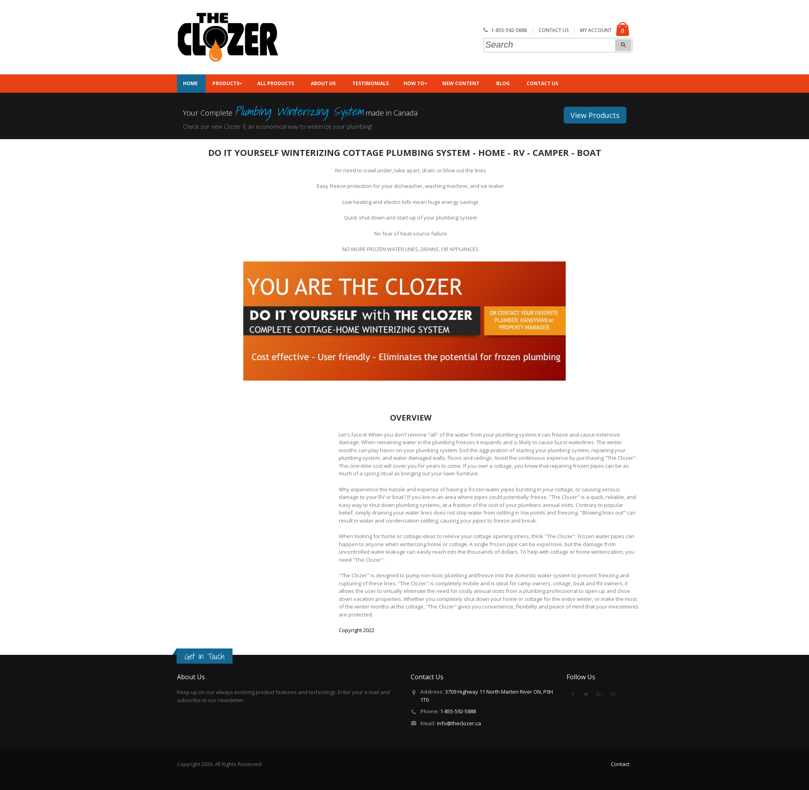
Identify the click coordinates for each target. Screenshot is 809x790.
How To (414, 83)
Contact (620, 764)
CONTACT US (553, 30)
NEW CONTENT (460, 83)
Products (226, 83)
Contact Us (542, 83)
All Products (275, 83)
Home (187, 83)
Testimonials (370, 83)
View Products (595, 115)
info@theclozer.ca (459, 723)
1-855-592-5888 (509, 30)
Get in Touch (205, 656)
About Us (323, 83)
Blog (503, 83)
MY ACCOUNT (596, 30)
